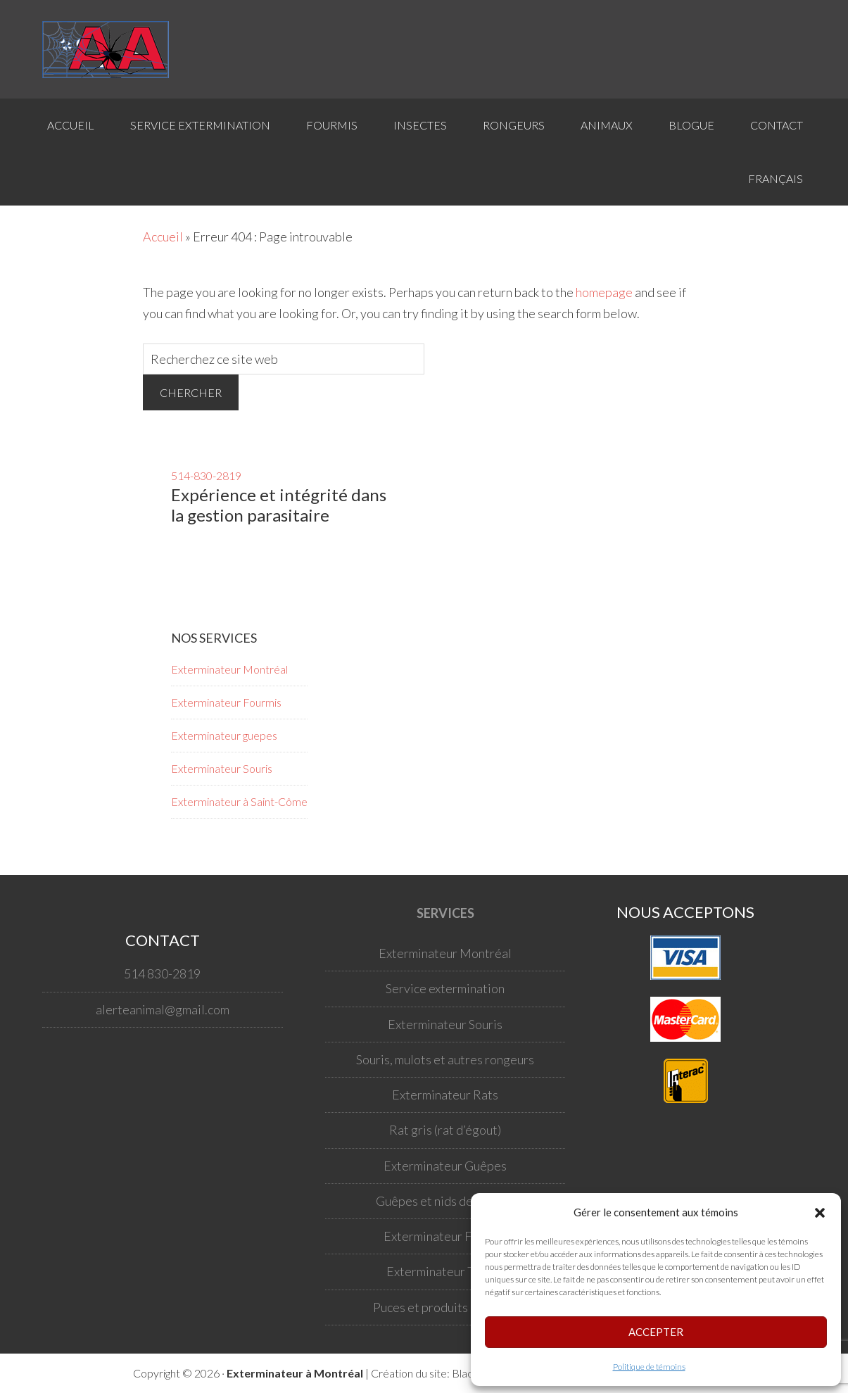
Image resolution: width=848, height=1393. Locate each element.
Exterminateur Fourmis (226, 702)
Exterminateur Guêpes (445, 1165)
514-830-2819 (206, 475)
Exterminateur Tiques (445, 1271)
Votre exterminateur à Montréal (112, 49)
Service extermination (445, 988)
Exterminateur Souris (221, 768)
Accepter (655, 1331)
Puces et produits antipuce (445, 1307)
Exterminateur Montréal (229, 669)
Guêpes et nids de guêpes (445, 1201)
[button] (820, 1213)
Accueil (163, 236)
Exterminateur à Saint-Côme (239, 801)
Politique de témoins (649, 1366)
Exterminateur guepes (224, 735)
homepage (604, 292)
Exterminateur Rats (445, 1094)
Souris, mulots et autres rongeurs (445, 1059)
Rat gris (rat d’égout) (445, 1129)
